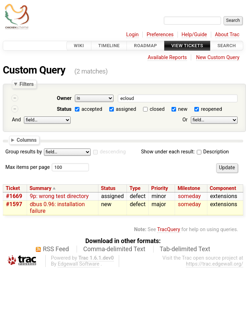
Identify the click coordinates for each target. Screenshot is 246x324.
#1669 (14, 196)
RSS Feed (56, 249)
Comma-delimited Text (114, 249)
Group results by (23, 152)
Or (185, 120)
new (182, 109)
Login (132, 35)
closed (157, 109)
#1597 (14, 204)
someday (189, 196)
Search (227, 45)
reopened (211, 109)
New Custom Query (217, 58)
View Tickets (187, 45)
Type (134, 188)
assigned (126, 109)
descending (113, 152)
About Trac (227, 35)
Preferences (160, 35)
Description (213, 152)
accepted (92, 109)
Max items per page (27, 167)
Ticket (13, 188)
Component (223, 188)
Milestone (188, 188)
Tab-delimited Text (185, 249)
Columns (27, 139)
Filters (26, 84)
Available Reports (167, 58)
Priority (159, 188)
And (16, 120)
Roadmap (145, 45)
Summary (40, 188)
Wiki (79, 45)
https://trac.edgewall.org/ (214, 264)
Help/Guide (194, 35)
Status (64, 109)
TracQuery (168, 230)
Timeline (109, 45)
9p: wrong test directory (59, 196)
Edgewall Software (78, 264)
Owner (64, 98)
